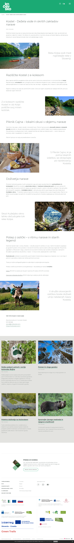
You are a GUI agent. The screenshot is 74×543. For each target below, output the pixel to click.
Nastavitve (55, 541)
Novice (20, 488)
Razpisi (20, 486)
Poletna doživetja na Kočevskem (11, 420)
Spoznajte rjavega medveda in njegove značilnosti (52, 420)
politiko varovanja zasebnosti (47, 541)
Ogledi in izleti (5, 488)
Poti (2, 486)
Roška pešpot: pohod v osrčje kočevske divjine (15, 368)
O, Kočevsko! (4, 493)
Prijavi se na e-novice (31, 471)
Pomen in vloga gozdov (49, 367)
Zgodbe (3, 14)
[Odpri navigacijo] (69, 4)
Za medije (21, 490)
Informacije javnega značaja (25, 493)
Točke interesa (5, 483)
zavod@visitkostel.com (13, 324)
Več (23, 519)
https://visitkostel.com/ (13, 326)
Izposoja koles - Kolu (7, 490)
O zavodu (21, 483)
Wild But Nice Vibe (6, 495)
